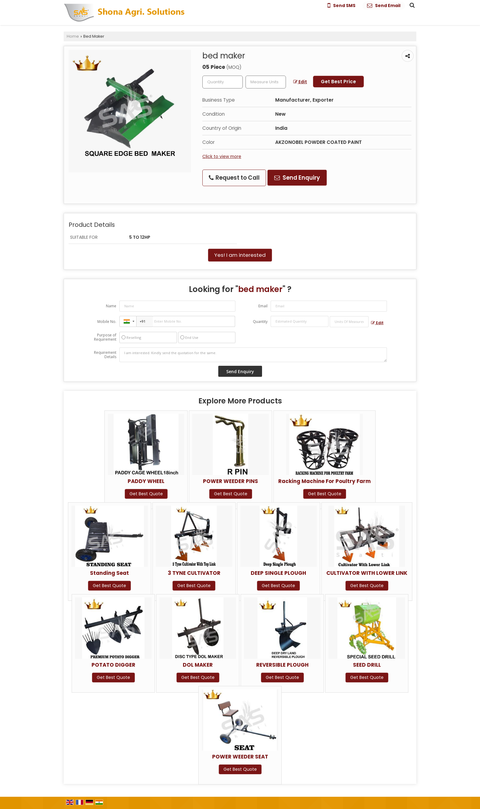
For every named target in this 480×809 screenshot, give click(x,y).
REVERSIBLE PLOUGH (282, 665)
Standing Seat (109, 573)
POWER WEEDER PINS (230, 481)
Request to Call (234, 178)
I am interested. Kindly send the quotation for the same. (253, 354)
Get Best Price (338, 81)
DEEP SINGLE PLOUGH (278, 573)
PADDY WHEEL (146, 481)
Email (263, 306)
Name (111, 306)
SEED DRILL (367, 665)
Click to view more (221, 156)
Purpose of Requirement (105, 337)
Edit (300, 82)
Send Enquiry (297, 178)
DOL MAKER (198, 665)
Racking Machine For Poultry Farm (324, 481)
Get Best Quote (146, 494)
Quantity (260, 321)
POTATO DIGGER (113, 665)
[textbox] (266, 82)
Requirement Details (105, 354)
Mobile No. (106, 321)
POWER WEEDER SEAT (240, 756)
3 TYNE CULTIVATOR (194, 573)
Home (73, 36)
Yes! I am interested (240, 255)
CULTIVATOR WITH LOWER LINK (366, 573)
